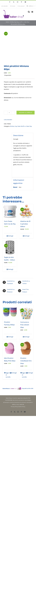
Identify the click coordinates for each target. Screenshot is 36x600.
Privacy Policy (14, 406)
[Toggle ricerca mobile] (29, 12)
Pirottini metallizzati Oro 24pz (26, 360)
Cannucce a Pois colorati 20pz (24, 324)
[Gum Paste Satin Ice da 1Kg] (10, 211)
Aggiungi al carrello (25, 112)
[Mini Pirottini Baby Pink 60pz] (10, 348)
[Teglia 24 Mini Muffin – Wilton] (10, 247)
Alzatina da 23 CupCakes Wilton (25, 223)
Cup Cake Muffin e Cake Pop (23, 126)
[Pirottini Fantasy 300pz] (10, 312)
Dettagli (10, 236)
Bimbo (12, 126)
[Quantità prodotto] (9, 112)
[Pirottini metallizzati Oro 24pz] (26, 348)
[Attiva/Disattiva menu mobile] (32, 12)
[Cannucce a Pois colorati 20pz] (26, 312)
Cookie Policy (21, 406)
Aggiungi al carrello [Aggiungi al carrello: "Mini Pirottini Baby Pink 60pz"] (8, 375)
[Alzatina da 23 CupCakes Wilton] (26, 211)
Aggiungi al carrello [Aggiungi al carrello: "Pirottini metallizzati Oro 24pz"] (24, 375)
